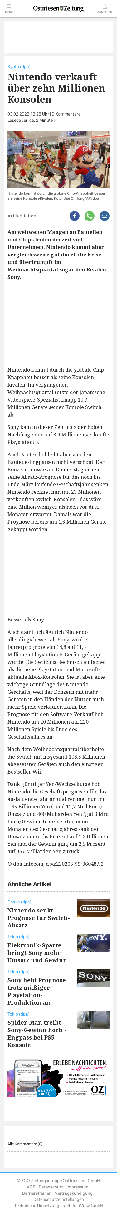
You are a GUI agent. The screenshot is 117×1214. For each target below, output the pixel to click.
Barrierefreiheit (37, 1193)
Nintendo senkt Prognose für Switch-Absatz (38, 918)
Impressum (77, 1187)
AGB (31, 1187)
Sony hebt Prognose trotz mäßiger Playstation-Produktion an (36, 991)
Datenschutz (51, 1187)
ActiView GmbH (87, 1205)
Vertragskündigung (74, 1193)
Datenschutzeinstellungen (58, 1199)
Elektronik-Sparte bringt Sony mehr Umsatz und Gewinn (37, 952)
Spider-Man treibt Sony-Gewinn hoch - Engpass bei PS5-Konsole (36, 1034)
